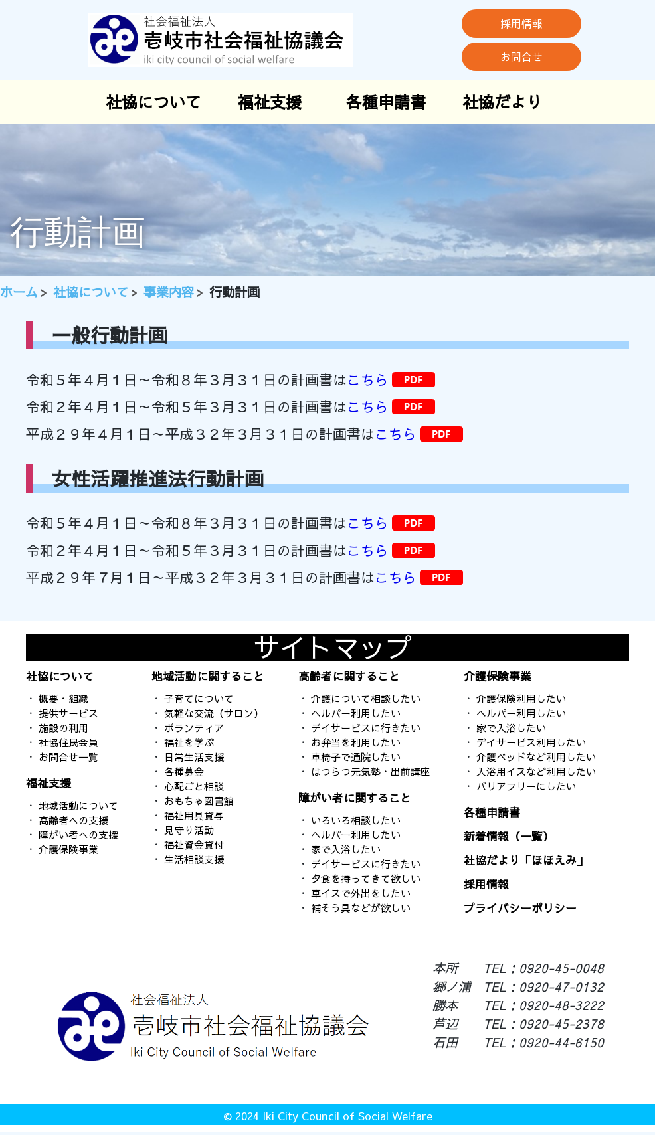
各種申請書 (386, 101)
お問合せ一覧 (68, 757)
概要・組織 (63, 698)
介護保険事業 (68, 849)
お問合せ (521, 56)
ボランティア (194, 728)
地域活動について (78, 805)
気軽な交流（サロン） (214, 713)
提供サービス (68, 713)
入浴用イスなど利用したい (536, 771)
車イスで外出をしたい (361, 893)
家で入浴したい (346, 849)
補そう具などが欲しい (361, 908)
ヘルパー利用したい (356, 713)
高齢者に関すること (349, 676)
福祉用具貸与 (194, 815)
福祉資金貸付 (194, 844)
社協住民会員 (68, 742)
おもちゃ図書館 (199, 801)
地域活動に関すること (207, 676)
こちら (368, 379)
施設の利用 (63, 728)
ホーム (19, 291)
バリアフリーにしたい (526, 786)
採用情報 (521, 23)
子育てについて (199, 698)
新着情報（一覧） (509, 836)
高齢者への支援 (73, 820)
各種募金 (184, 771)
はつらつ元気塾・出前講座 (370, 771)
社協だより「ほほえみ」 (526, 860)
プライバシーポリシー (520, 908)
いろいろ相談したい (356, 820)
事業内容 (168, 291)
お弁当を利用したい (356, 742)
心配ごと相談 (194, 786)
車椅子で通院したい (356, 757)
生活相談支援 (194, 859)
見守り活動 (189, 830)
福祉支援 (270, 101)
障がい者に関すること (354, 798)
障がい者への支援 (78, 834)
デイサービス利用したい (531, 742)
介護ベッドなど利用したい (536, 757)
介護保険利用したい (521, 698)
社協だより (502, 101)
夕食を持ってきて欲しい (366, 878)
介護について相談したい (366, 698)
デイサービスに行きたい (366, 728)
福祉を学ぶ (189, 742)
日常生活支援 (194, 757)
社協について (153, 101)
